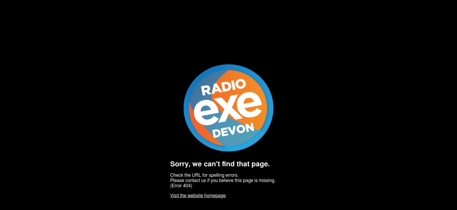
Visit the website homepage (198, 195)
